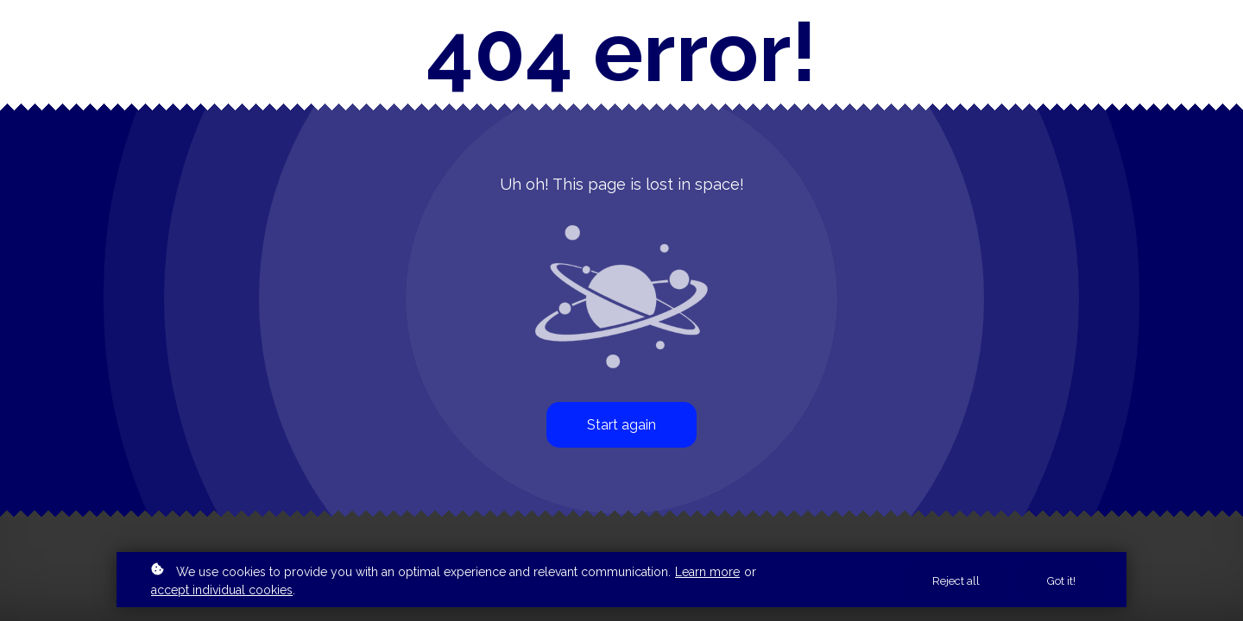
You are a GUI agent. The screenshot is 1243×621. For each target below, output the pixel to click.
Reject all (956, 580)
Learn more (707, 572)
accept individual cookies (222, 590)
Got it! (1061, 580)
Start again (621, 425)
